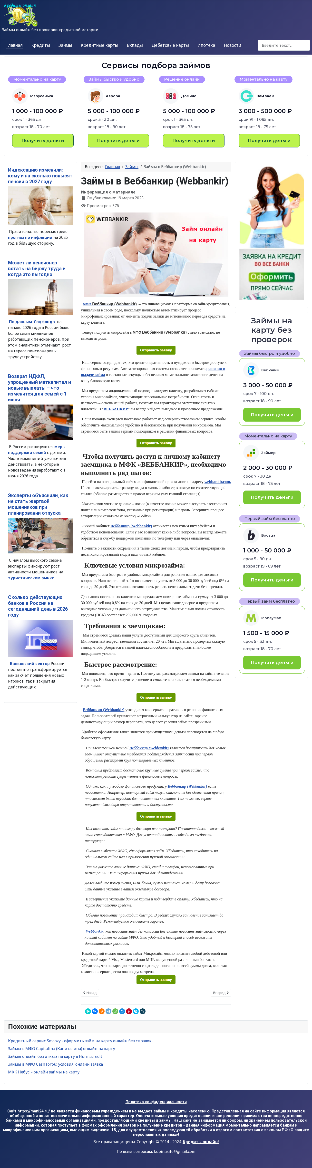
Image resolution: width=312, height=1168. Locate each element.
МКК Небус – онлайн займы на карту (43, 1072)
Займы (65, 45)
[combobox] (284, 45)
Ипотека (206, 45)
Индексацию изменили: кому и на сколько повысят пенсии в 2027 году (40, 175)
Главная (14, 45)
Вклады (135, 45)
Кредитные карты (99, 45)
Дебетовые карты (170, 45)
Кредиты (40, 45)
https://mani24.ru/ (34, 1111)
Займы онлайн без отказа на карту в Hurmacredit (55, 1056)
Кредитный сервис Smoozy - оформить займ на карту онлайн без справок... (81, 1040)
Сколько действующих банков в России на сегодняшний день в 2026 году (38, 606)
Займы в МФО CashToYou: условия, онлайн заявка (55, 1064)
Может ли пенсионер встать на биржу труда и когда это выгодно (37, 268)
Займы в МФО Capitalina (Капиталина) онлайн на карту (61, 1048)
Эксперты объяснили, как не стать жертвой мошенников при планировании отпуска (38, 504)
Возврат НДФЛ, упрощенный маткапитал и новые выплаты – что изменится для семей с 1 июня (39, 388)
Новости (232, 45)
